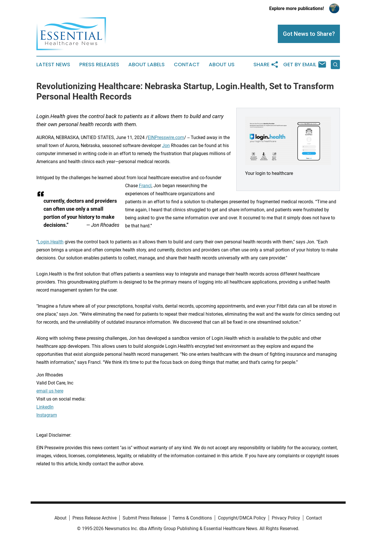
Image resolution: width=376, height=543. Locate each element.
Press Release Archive (94, 518)
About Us (222, 64)
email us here (49, 391)
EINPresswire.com (166, 137)
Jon (166, 145)
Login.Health (51, 242)
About (60, 518)
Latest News (53, 64)
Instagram (46, 415)
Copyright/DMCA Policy (242, 518)
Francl (145, 185)
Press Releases (99, 64)
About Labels (146, 64)
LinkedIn (45, 407)
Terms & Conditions (192, 518)
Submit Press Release (144, 518)
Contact (187, 64)
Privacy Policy (286, 518)
